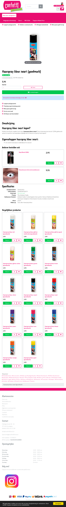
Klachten (4, 414)
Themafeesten (6, 375)
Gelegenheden (31, 375)
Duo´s (20, 20)
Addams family (57, 377)
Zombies (11, 381)
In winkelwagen (33, 92)
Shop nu (50, 163)
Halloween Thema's (29, 381)
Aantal (4, 84)
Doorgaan (58, 503)
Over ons (4, 399)
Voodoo (4, 381)
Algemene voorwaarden (9, 408)
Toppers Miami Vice (39, 20)
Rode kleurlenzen (42, 375)
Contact (4, 412)
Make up (23, 375)
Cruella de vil (48, 377)
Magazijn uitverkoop (9, 20)
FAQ (3, 406)
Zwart (22, 377)
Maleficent (30, 379)
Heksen (23, 379)
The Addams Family (31, 377)
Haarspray (5, 377)
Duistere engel (6, 379)
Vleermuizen (59, 379)
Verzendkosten (6, 401)
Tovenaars (44, 379)
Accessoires (16, 375)
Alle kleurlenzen (14, 377)
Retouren (5, 403)
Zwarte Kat (18, 381)
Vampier (51, 379)
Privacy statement (7, 410)
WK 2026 (27, 20)
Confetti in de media (8, 417)
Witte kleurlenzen (53, 375)
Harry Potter (16, 379)
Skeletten (37, 379)
